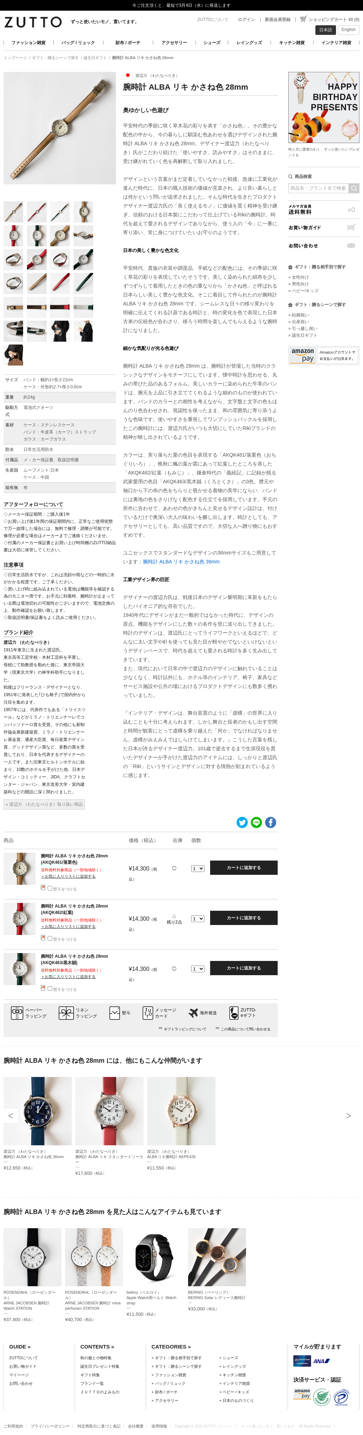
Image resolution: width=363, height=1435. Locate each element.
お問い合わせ (323, 246)
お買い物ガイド (323, 228)
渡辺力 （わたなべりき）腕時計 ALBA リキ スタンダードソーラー (109, 1156)
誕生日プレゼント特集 (99, 1366)
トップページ (15, 58)
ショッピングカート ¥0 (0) (334, 19)
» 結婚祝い (298, 314)
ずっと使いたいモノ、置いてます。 (105, 21)
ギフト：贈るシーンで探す (55, 58)
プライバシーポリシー (50, 1426)
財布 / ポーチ (128, 42)
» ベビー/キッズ (303, 290)
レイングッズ (249, 42)
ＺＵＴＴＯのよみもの (99, 1392)
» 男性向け (298, 284)
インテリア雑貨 (336, 42)
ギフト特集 (90, 1375)
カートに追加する (244, 867)
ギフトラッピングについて (185, 1029)
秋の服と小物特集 (96, 1358)
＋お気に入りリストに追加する (68, 876)
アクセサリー (174, 42)
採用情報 (159, 1426)
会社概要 (136, 1426)
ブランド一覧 (92, 1383)
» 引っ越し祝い (302, 328)
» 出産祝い (298, 321)
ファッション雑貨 (28, 42)
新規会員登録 (277, 19)
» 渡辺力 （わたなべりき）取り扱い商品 (44, 804)
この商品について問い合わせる (246, 1029)
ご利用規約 (13, 1426)
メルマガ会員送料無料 (323, 209)
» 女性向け (298, 277)
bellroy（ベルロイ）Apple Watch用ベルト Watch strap (151, 1297)
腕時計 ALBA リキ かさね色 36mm (181, 561)
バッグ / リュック (78, 42)
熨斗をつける (62, 889)
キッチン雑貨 (292, 42)
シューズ (211, 42)
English (349, 29)
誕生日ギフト (95, 58)
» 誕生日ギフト (302, 335)
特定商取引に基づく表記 (99, 1426)
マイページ (19, 1375)
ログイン (246, 19)
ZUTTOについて (213, 19)
